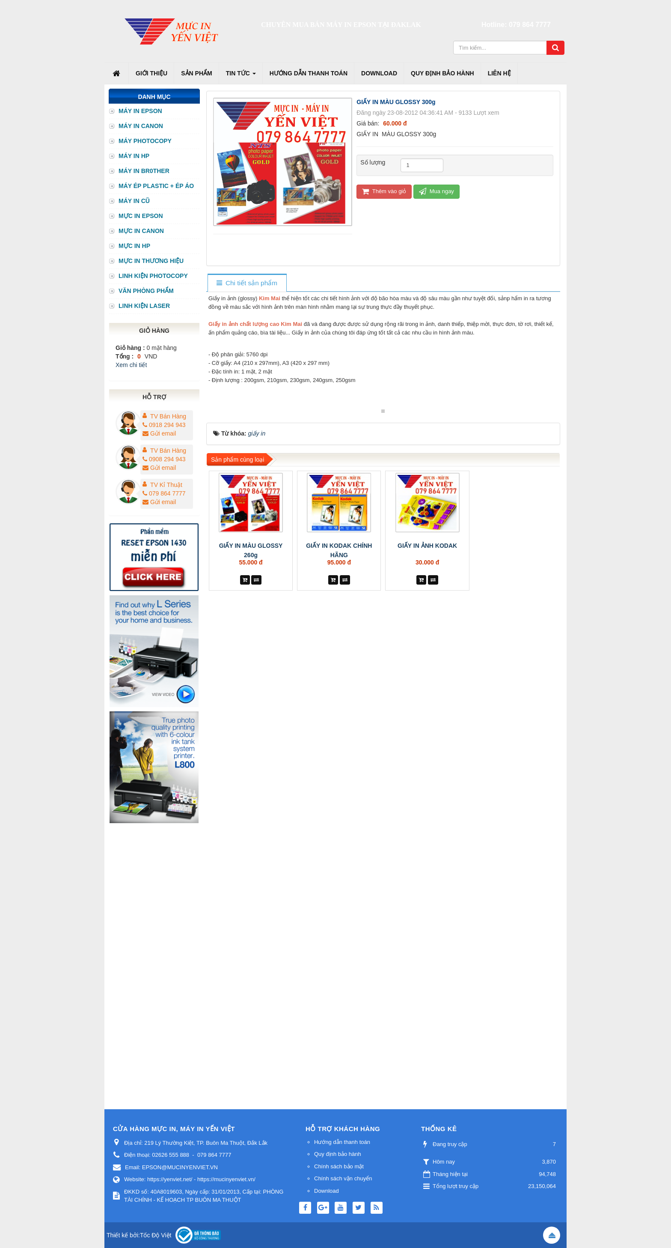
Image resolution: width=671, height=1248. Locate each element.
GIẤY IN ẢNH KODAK (427, 708)
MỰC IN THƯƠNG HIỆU (151, 260)
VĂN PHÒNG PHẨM (146, 290)
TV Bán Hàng (168, 416)
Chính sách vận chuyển (343, 1178)
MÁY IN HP (134, 155)
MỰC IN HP (134, 245)
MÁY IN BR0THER (144, 170)
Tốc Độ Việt (156, 1235)
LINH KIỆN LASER (144, 305)
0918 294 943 (164, 424)
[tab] (246, 283)
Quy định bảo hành (337, 1154)
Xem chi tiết (131, 364)
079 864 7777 (530, 24)
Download (326, 1191)
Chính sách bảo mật (339, 1166)
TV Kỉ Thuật (166, 484)
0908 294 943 (164, 459)
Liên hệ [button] (499, 73)
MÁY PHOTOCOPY (145, 140)
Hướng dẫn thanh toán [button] (308, 73)
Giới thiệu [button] (151, 73)
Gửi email (159, 433)
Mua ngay (436, 191)
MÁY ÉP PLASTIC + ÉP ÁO (156, 185)
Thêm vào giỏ (384, 191)
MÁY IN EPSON (140, 110)
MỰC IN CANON (141, 230)
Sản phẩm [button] (196, 73)
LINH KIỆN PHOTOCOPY (153, 275)
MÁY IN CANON (141, 125)
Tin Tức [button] (241, 76)
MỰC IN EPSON (141, 215)
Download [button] (379, 73)
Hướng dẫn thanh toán (342, 1142)
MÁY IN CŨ (134, 200)
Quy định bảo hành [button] (442, 73)
